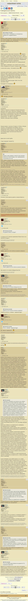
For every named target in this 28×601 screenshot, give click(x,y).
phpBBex (8, 597)
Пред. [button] (7, 19)
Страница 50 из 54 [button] (5, 19)
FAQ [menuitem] (7, 6)
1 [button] (8, 19)
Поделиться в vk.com (12, 8)
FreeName (3, 143)
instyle (4, 21)
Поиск (21, 15)
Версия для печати (2, 8)
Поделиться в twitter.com (4, 8)
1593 (6, 89)
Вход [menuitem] (26, 6)
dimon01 (2, 298)
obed (6, 274)
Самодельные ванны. (7, 10)
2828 (9, 221)
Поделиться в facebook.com (7, 8)
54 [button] (22, 19)
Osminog (3, 200)
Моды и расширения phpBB (14, 598)
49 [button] (13, 19)
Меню (3, 6)
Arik (2, 347)
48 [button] (11, 19)
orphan (5, 218)
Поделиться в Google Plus (9, 8)
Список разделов (4, 595)
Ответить (3, 15)
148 (6, 278)
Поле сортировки (14, 579)
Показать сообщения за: (14, 577)
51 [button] (17, 19)
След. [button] (24, 19)
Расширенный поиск (24, 15)
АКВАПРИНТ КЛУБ (14, 3)
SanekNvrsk (3, 43)
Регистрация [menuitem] (21, 6)
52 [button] (19, 19)
